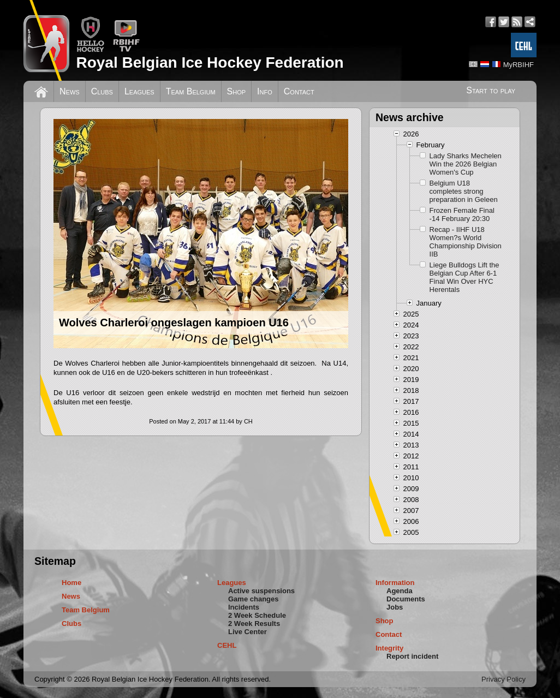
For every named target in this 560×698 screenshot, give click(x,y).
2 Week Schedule (257, 615)
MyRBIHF (518, 65)
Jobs (394, 607)
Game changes (253, 599)
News (69, 91)
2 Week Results (254, 623)
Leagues (139, 91)
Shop (236, 91)
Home (71, 582)
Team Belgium (191, 91)
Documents (405, 599)
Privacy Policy (503, 679)
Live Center (247, 632)
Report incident (412, 656)
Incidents (243, 607)
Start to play (490, 90)
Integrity (389, 648)
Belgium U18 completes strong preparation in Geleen (464, 191)
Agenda (399, 591)
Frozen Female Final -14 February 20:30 (462, 214)
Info (264, 91)
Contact (299, 91)
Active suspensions (261, 591)
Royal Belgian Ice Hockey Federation (209, 62)
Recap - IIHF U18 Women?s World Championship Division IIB (466, 241)
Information (395, 582)
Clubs (102, 91)
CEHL (226, 645)
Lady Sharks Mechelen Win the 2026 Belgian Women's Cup (466, 164)
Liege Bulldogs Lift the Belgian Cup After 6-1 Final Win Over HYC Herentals (464, 277)
